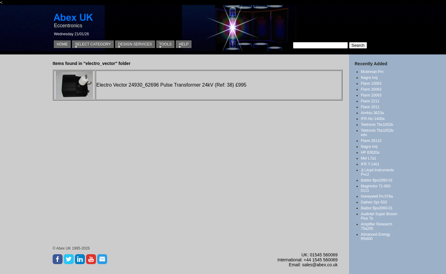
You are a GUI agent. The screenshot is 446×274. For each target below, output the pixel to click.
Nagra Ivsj (369, 77)
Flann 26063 (371, 89)
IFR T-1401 (370, 164)
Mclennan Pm (372, 72)
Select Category (93, 44)
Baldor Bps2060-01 (377, 180)
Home (62, 44)
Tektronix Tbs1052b (377, 124)
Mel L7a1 (368, 158)
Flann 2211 (370, 101)
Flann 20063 (371, 95)
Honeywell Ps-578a (377, 196)
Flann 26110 (371, 141)
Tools (165, 44)
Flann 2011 (370, 107)
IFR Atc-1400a (373, 119)
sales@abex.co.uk (320, 264)
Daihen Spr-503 (374, 202)
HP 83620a (370, 152)
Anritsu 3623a (372, 113)
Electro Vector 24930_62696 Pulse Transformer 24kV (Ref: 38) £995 (171, 85)
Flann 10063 (371, 83)
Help (183, 44)
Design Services (135, 44)
